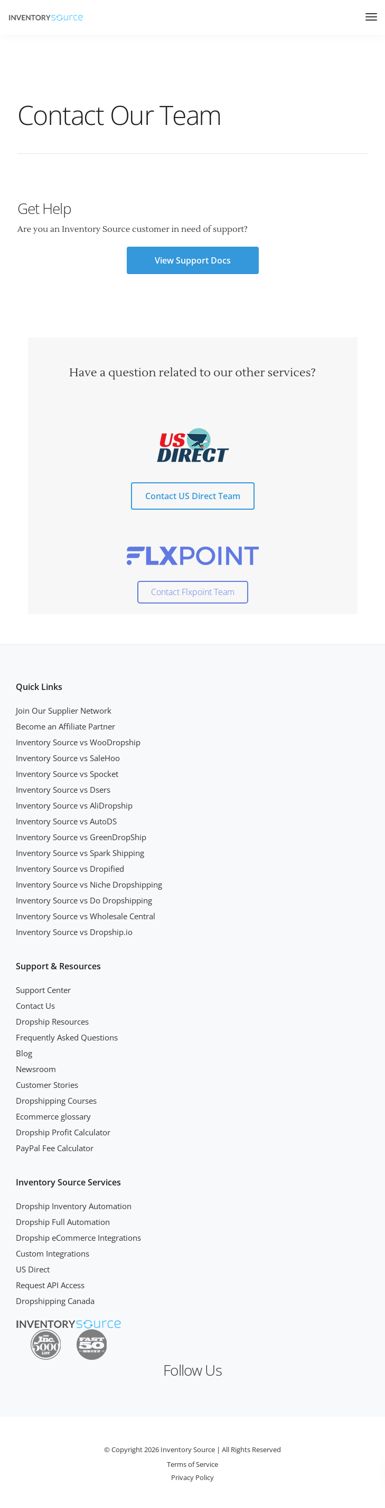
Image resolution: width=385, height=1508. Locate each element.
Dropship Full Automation (63, 1222)
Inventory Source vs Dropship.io (74, 932)
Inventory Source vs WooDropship (78, 742)
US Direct (33, 1269)
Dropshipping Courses (56, 1100)
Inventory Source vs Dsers (63, 789)
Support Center (43, 990)
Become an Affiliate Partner (65, 726)
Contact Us (35, 1005)
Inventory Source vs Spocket (67, 773)
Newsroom (36, 1069)
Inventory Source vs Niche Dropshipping (89, 884)
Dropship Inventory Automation (74, 1206)
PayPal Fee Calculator (54, 1148)
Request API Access (50, 1285)
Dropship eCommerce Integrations (78, 1237)
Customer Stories (47, 1084)
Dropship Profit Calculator (63, 1132)
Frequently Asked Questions (67, 1037)
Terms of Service (192, 1464)
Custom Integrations (52, 1253)
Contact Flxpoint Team (192, 592)
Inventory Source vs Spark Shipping (80, 853)
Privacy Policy (192, 1477)
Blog (24, 1053)
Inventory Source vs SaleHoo (68, 758)
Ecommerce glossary (53, 1116)
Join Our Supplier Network (63, 710)
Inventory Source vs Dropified (70, 868)
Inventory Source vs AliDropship (74, 805)
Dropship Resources (52, 1021)
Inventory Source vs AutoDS (66, 821)
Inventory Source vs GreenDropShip (81, 837)
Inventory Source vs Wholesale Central (85, 916)
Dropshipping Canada (55, 1301)
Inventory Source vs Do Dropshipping (84, 900)
